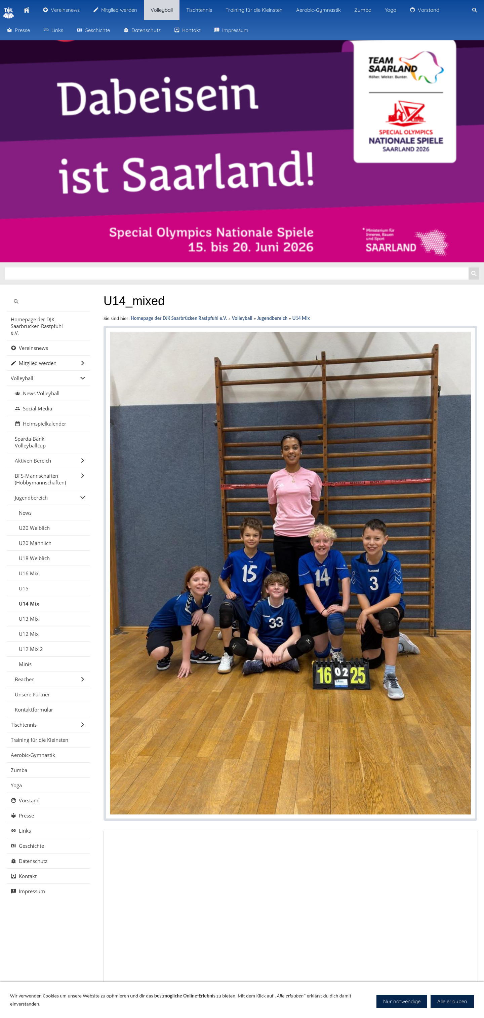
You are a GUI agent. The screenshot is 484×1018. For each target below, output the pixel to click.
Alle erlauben (452, 1001)
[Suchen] (237, 273)
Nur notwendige (401, 1001)
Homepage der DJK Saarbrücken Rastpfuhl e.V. (179, 318)
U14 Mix (301, 318)
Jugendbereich (272, 318)
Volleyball (242, 318)
